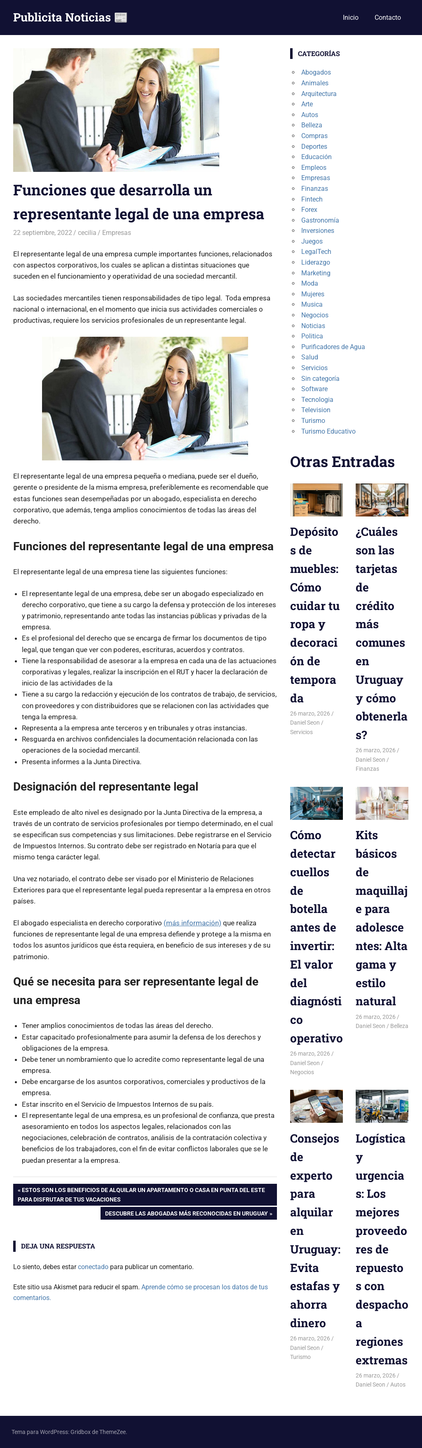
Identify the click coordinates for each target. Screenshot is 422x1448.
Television (316, 410)
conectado (93, 1267)
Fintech (312, 199)
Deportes (314, 146)
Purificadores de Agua (333, 347)
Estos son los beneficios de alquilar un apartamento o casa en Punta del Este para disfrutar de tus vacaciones (141, 1193)
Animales (314, 83)
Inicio (351, 17)
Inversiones (317, 231)
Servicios (314, 368)
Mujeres (312, 294)
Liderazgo (315, 262)
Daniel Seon (305, 722)
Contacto (388, 17)
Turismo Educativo (328, 431)
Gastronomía (320, 220)
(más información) (192, 923)
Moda (309, 283)
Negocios (314, 315)
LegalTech (316, 252)
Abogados (316, 72)
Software (314, 389)
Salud (309, 357)
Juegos (312, 241)
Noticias (313, 326)
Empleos (313, 167)
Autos (309, 115)
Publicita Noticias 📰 (70, 17)
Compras (314, 136)
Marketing (316, 273)
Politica (312, 336)
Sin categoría (320, 379)
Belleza (311, 125)
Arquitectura (319, 94)
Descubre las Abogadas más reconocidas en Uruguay (186, 1214)
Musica (312, 304)
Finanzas (314, 188)
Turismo (313, 421)
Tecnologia (317, 400)
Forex (309, 210)
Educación (316, 157)
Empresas (116, 233)
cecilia (87, 233)
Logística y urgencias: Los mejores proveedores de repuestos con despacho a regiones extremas (382, 1249)
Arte (307, 104)
